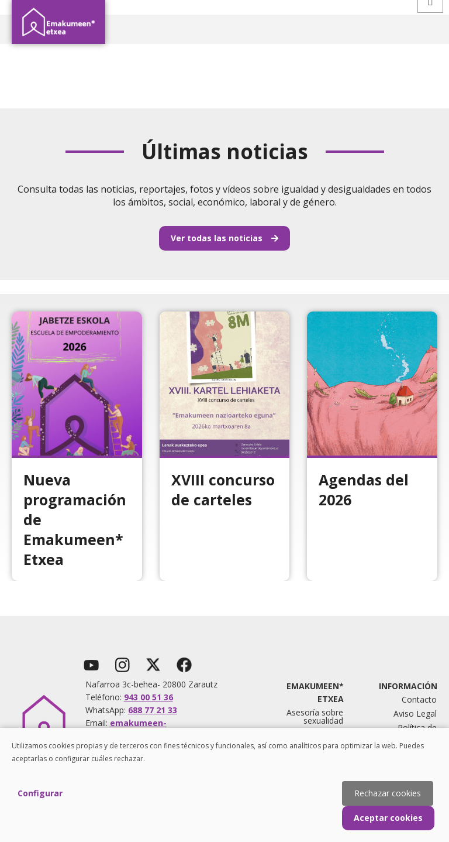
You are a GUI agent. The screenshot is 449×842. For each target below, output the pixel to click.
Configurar (40, 793)
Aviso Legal (415, 713)
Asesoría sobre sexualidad (314, 716)
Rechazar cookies (387, 793)
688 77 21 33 (152, 710)
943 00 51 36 (148, 697)
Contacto (419, 699)
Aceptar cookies (388, 817)
